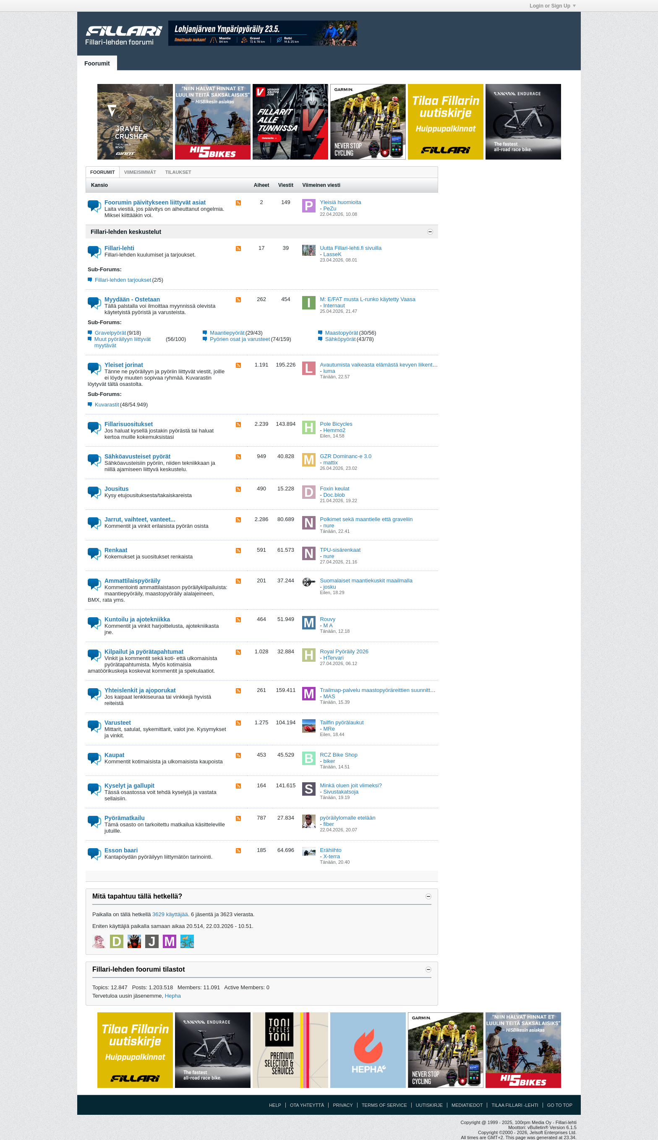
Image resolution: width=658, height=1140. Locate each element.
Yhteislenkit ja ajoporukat (140, 690)
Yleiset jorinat (123, 365)
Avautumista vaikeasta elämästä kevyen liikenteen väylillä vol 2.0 (398, 365)
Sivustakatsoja (340, 792)
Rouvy (327, 619)
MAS (329, 696)
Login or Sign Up (553, 6)
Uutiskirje (429, 1105)
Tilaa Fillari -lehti (514, 1105)
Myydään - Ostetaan (132, 299)
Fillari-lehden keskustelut (126, 231)
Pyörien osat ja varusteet (240, 339)
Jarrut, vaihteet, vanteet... (139, 519)
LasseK (332, 254)
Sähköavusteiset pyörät (137, 456)
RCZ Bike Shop (339, 755)
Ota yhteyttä (307, 1105)
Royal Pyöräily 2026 (344, 651)
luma (329, 371)
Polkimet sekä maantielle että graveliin (366, 519)
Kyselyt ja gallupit (129, 785)
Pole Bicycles (336, 424)
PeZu (329, 208)
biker (329, 761)
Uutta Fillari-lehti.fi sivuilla (350, 248)
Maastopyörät (341, 333)
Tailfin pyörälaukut (341, 722)
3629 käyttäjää (170, 914)
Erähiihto (330, 850)
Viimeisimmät (140, 172)
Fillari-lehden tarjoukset (123, 280)
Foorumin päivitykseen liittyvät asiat (155, 202)
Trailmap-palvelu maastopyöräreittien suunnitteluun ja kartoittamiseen (404, 690)
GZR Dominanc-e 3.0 (345, 456)
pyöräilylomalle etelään (347, 818)
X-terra (331, 856)
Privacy (342, 1105)
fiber (328, 824)
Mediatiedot (467, 1105)
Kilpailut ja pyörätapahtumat (143, 651)
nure (328, 525)
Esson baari (121, 850)
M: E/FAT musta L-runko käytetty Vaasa (367, 299)
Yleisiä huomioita (340, 202)
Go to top (559, 1105)
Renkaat (115, 550)
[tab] (103, 172)
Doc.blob (334, 495)
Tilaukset (178, 172)
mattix (330, 462)
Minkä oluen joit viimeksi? (350, 785)
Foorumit (97, 63)
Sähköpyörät (340, 339)
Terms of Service (384, 1105)
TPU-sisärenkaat (340, 550)
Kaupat (114, 755)
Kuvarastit (107, 404)
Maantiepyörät (227, 333)
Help (275, 1105)
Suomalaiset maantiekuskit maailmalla (366, 580)
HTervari (333, 658)
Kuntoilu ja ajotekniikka (137, 619)
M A (327, 625)
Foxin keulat (334, 488)
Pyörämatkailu (124, 818)
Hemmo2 (334, 430)
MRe (328, 729)
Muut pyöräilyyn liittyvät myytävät (122, 342)
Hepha (173, 996)
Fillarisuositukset (128, 424)
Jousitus (116, 488)
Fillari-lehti (119, 248)
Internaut (334, 305)
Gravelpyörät (110, 333)
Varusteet (117, 722)
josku (329, 587)
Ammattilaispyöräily (132, 580)
